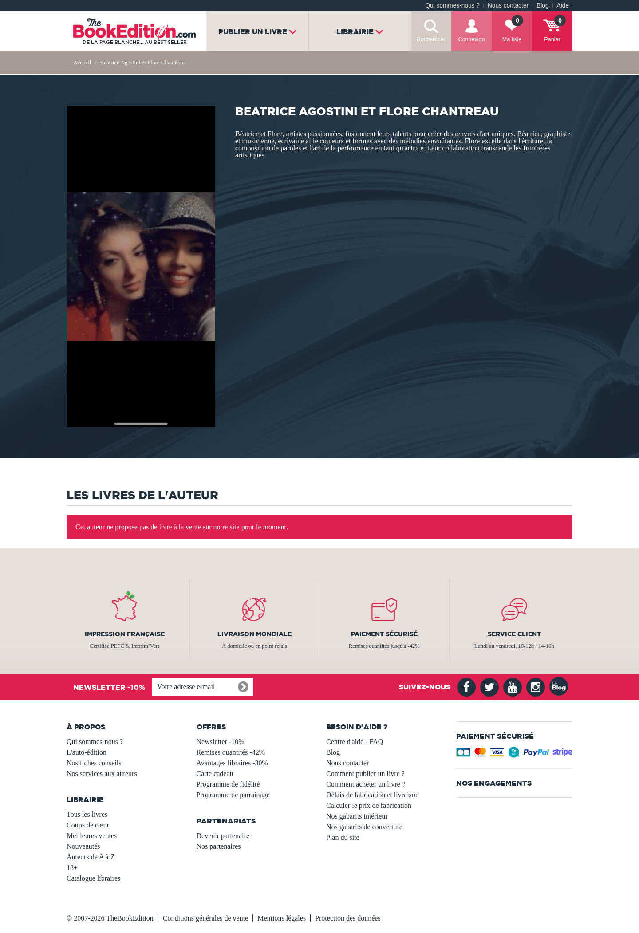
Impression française (125, 634)
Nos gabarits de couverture (364, 827)
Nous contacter (508, 5)
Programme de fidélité (228, 784)
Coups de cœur (88, 825)
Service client (514, 634)
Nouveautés (83, 846)
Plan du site (342, 837)
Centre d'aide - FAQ (354, 741)
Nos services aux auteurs (102, 773)
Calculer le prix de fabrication (368, 805)
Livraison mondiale (254, 634)
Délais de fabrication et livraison (372, 795)
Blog (542, 5)
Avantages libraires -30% (232, 763)
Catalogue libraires (93, 878)
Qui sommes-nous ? (452, 5)
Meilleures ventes (92, 835)
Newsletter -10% (221, 741)
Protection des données (348, 918)
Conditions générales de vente (205, 918)
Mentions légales (281, 918)
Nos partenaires (219, 846)
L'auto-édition (86, 752)
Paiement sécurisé (384, 634)
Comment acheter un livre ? (365, 784)
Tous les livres (87, 814)
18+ (72, 867)
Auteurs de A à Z (90, 857)
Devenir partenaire (223, 835)
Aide (563, 5)
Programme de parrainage (233, 795)
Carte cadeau (215, 773)
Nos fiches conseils (94, 763)
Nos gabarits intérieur (357, 816)
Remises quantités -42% (231, 752)
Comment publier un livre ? (365, 773)
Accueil (82, 62)
